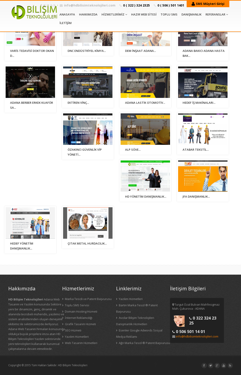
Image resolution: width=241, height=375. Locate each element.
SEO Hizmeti (72, 330)
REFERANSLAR (217, 14)
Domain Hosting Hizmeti (80, 311)
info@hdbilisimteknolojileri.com (89, 5)
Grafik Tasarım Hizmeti (80, 324)
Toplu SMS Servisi (76, 305)
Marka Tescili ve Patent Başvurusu (88, 299)
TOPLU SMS (169, 14)
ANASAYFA (67, 14)
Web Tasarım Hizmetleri (80, 343)
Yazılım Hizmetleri (76, 337)
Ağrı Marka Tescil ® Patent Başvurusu (144, 343)
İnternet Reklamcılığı (78, 318)
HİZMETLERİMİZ (114, 14)
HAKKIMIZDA (88, 14)
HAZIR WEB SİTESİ (144, 14)
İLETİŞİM (66, 23)
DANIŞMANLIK (191, 14)
